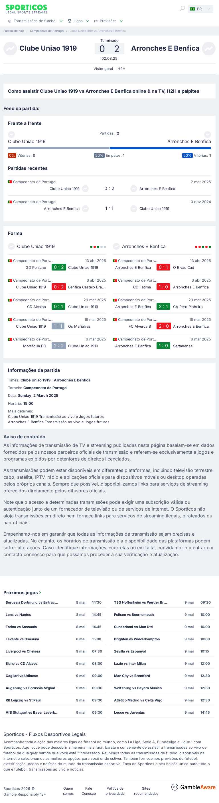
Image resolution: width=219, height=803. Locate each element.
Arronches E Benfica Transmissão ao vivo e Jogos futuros (59, 422)
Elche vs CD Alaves (22, 663)
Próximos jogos (22, 592)
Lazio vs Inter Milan (130, 663)
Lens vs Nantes (18, 614)
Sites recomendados (146, 791)
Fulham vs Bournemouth (134, 614)
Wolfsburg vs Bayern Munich (138, 688)
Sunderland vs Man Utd (133, 627)
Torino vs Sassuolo (21, 627)
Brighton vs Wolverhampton (137, 639)
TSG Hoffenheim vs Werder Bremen (142, 602)
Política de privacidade (115, 791)
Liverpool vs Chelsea (23, 651)
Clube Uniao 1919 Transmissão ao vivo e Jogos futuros (56, 416)
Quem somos (68, 791)
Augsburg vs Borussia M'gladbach (34, 688)
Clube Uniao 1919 (27, 141)
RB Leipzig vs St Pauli (23, 700)
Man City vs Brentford (132, 676)
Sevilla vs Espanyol (130, 651)
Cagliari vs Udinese (22, 676)
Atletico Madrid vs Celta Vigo (138, 700)
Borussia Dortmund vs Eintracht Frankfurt (34, 602)
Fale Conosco (89, 791)
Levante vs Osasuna (22, 639)
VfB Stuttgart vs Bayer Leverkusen (34, 712)
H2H (121, 69)
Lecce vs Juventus (129, 712)
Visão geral (103, 69)
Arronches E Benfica (189, 141)
